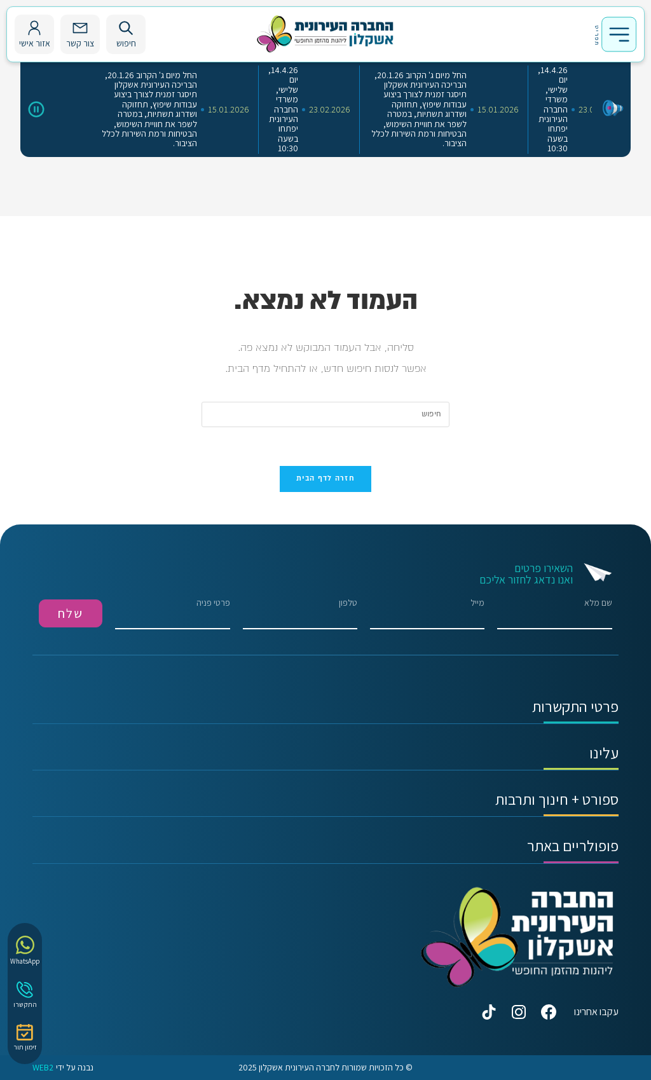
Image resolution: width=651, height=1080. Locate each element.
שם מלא (554, 613)
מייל (427, 613)
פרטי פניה (172, 613)
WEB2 (42, 1067)
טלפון (300, 613)
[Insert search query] (325, 414)
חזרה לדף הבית (325, 478)
